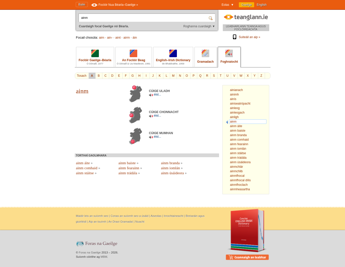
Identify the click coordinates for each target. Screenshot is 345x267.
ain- (109, 37)
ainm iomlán (172, 168)
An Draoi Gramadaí (120, 221)
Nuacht (139, 221)
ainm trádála (129, 173)
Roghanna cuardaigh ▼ (199, 26)
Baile (82, 4)
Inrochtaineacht (173, 215)
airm (126, 37)
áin (134, 37)
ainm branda (172, 163)
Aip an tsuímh (97, 221)
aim (101, 37)
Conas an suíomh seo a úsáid (130, 215)
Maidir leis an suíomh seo (92, 215)
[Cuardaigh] (211, 18)
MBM (104, 256)
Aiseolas (156, 215)
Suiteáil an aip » (246, 37)
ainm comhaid (88, 168)
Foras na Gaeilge (90, 252)
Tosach (82, 75)
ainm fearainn (130, 168)
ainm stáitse (86, 173)
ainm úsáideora (174, 173)
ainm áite (84, 163)
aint (117, 37)
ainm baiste (128, 163)
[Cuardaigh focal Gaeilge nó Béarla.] (144, 18)
